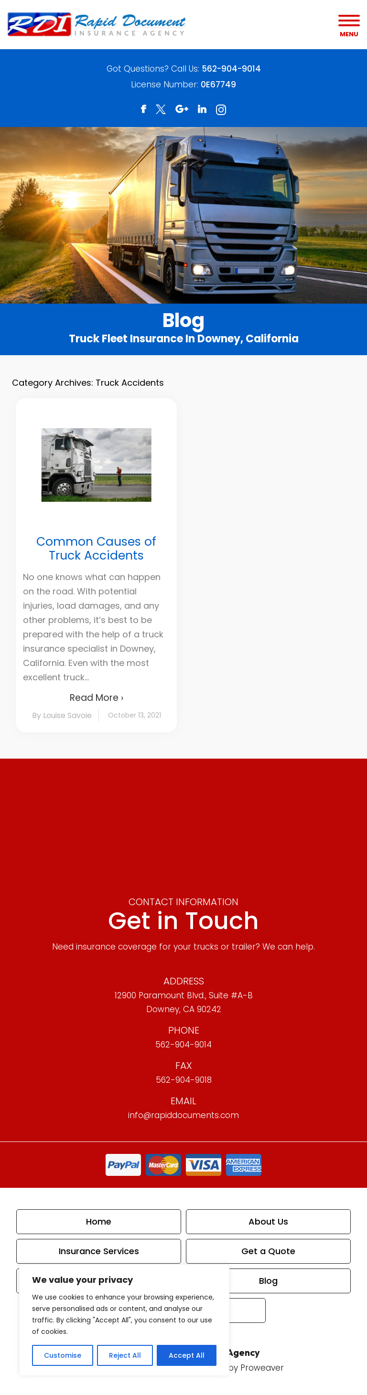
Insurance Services (99, 1251)
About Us (268, 1221)
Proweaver (262, 1368)
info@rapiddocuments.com (183, 1115)
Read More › (96, 697)
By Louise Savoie (62, 715)
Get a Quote (268, 1251)
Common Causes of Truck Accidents (96, 548)
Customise (62, 1355)
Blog (268, 1281)
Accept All (187, 1355)
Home (98, 1221)
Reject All (125, 1355)
